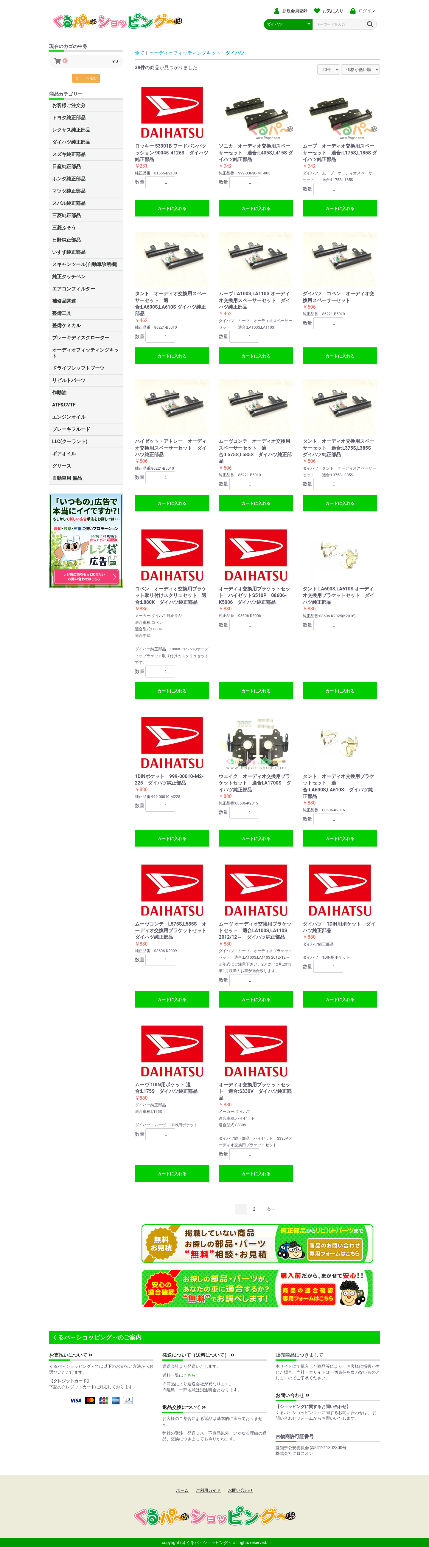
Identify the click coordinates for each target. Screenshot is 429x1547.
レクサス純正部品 (71, 130)
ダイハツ (235, 53)
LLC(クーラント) (70, 441)
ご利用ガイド (208, 1490)
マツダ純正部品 (69, 191)
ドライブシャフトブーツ (78, 368)
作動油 (59, 392)
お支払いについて (71, 1355)
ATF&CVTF (64, 405)
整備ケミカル (66, 325)
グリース (61, 466)
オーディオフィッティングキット (85, 353)
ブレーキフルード (71, 429)
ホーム (182, 1490)
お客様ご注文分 (69, 105)
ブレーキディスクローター (80, 338)
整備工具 (61, 313)
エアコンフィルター (73, 289)
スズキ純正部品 (69, 154)
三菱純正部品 (66, 215)
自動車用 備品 (67, 478)
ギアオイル (64, 454)
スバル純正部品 (69, 203)
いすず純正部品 (69, 252)
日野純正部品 (66, 240)
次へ (270, 1209)
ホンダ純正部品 (69, 179)
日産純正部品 (66, 166)
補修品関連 (64, 301)
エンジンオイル (69, 417)
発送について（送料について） (198, 1355)
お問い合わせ (293, 1395)
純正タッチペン (69, 276)
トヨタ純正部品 (69, 117)
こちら (189, 1375)
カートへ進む (86, 78)
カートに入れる (171, 208)
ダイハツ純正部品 (71, 142)
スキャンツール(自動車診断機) (84, 264)
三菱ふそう (64, 227)
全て (139, 53)
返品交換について (184, 1407)
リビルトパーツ (69, 380)
